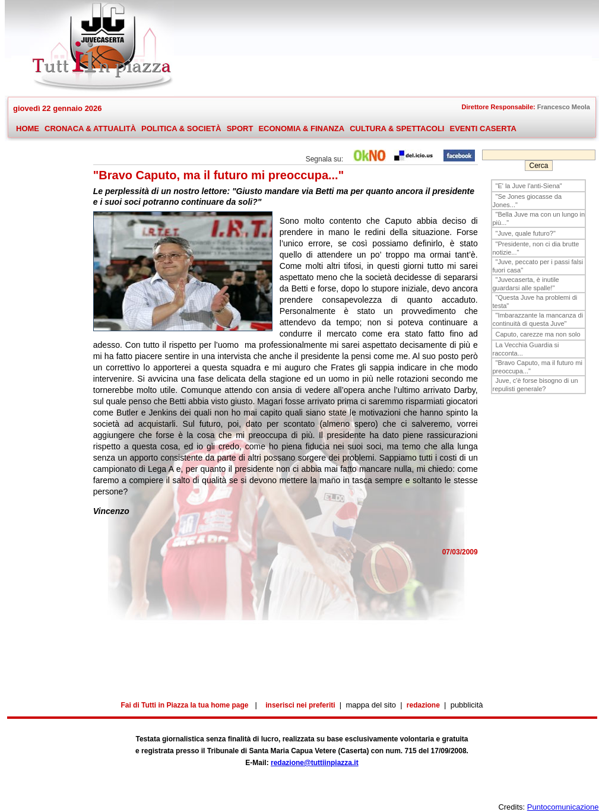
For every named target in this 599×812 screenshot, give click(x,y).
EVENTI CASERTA (482, 128)
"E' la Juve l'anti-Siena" (528, 185)
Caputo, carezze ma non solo (537, 334)
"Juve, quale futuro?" (525, 233)
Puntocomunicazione (563, 807)
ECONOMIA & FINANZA (301, 128)
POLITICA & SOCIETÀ (181, 129)
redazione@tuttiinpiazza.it (315, 763)
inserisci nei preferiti (300, 705)
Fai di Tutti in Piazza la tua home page (184, 705)
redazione (423, 705)
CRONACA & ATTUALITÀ (90, 129)
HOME (27, 128)
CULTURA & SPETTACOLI (396, 129)
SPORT (240, 129)
